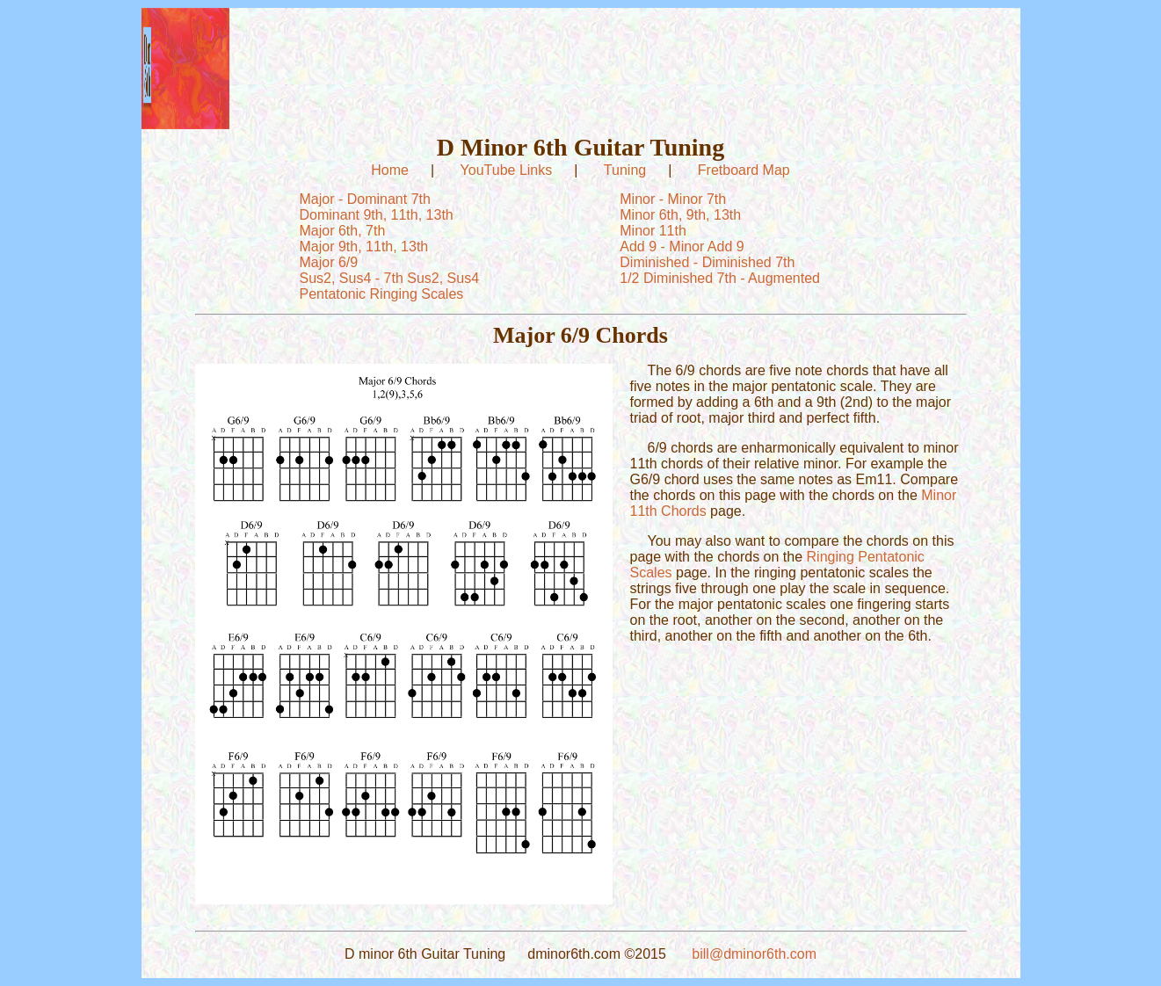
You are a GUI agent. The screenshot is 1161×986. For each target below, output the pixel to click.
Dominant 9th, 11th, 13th (377, 214)
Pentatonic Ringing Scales (382, 293)
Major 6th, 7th (343, 230)
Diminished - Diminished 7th (707, 262)
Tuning (625, 170)
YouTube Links (507, 170)
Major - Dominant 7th (365, 199)
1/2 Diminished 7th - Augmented (720, 278)
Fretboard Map (744, 170)
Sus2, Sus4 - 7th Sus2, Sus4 (390, 278)
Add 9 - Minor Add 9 (682, 246)
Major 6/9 (329, 262)
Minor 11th (653, 230)
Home (390, 170)
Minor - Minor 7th (673, 199)
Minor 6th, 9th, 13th (680, 214)
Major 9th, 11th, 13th (364, 246)
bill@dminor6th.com (754, 953)
